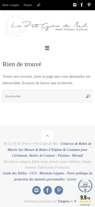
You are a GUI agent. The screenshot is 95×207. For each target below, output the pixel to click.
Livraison (74, 179)
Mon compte (10, 5)
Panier (28, 5)
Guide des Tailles (15, 173)
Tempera (64, 201)
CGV (33, 173)
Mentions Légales (52, 173)
